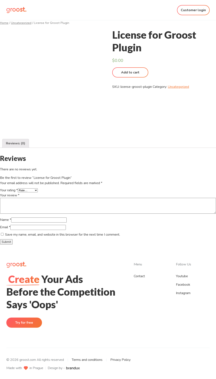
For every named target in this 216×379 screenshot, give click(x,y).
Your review (9, 195)
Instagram (183, 293)
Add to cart (130, 72)
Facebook (183, 284)
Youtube (182, 276)
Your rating (9, 190)
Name (5, 219)
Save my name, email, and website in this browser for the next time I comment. (62, 234)
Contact (139, 276)
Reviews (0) (15, 143)
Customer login (193, 10)
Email (5, 227)
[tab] (15, 143)
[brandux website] (73, 368)
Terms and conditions (87, 359)
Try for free (24, 322)
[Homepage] (16, 10)
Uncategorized (21, 23)
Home (4, 23)
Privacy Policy (120, 359)
